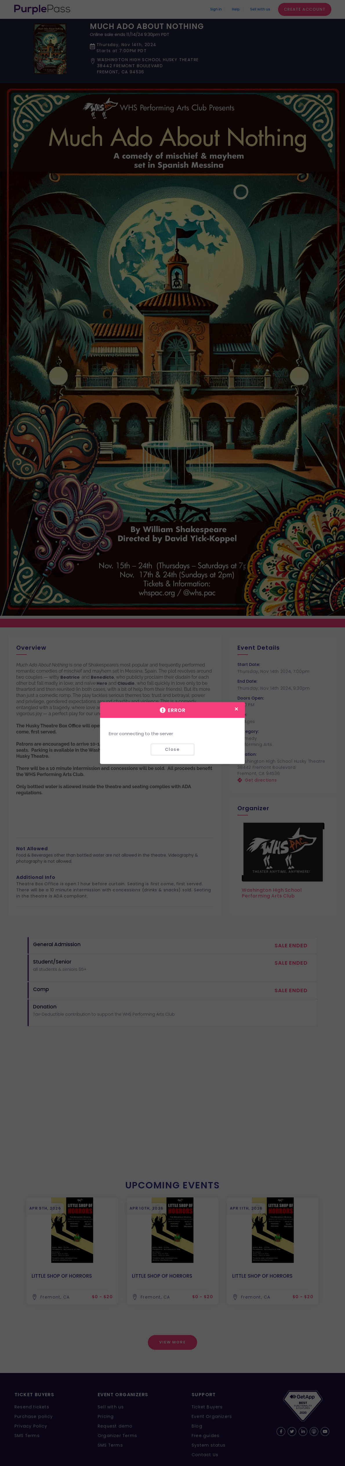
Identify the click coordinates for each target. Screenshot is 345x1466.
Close (172, 749)
